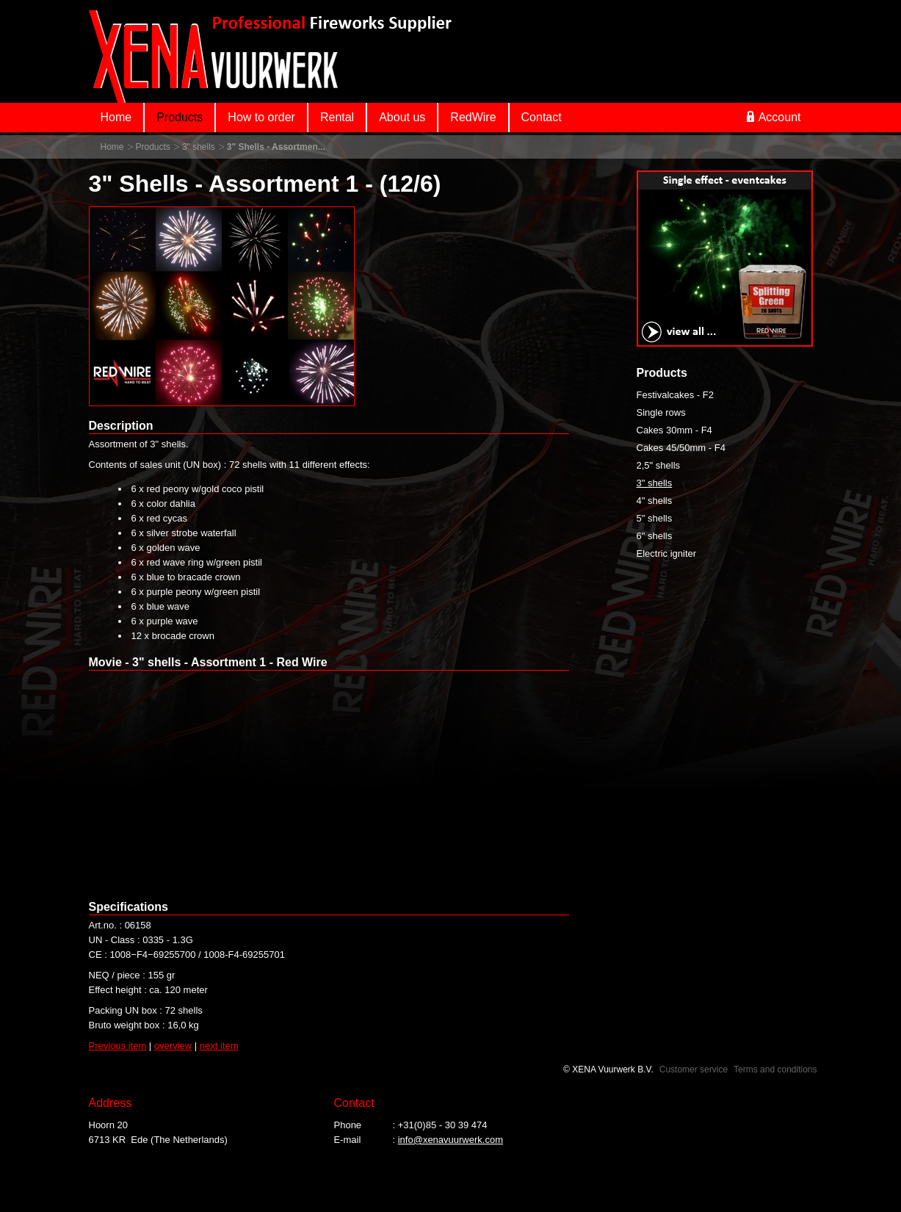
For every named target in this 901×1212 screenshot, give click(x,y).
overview (173, 1045)
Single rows (661, 412)
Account (774, 116)
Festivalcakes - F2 (675, 394)
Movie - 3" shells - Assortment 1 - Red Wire (208, 662)
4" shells (655, 500)
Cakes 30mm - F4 (674, 430)
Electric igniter (667, 553)
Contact (541, 117)
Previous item (118, 1045)
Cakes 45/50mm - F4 (681, 447)
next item (219, 1045)
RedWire (473, 117)
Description (121, 425)
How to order (261, 117)
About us (402, 117)
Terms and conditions (775, 1069)
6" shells (655, 535)
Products (179, 117)
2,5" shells (659, 465)
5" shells (655, 518)
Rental (337, 117)
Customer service (693, 1069)
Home (116, 117)
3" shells (198, 147)
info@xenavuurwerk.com (450, 1139)
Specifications (128, 907)
